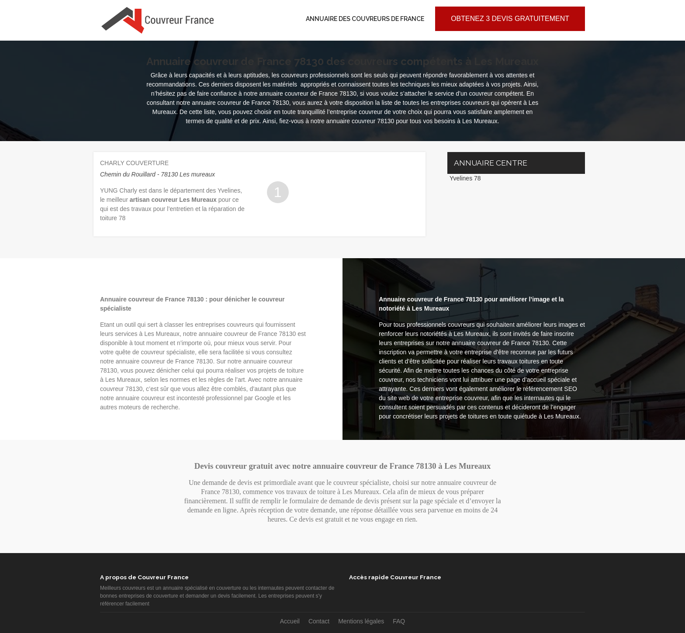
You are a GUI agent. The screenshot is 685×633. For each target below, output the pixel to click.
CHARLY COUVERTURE (134, 162)
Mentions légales (361, 621)
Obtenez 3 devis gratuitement (510, 18)
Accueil (290, 621)
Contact (318, 621)
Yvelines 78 (465, 178)
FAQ (399, 621)
